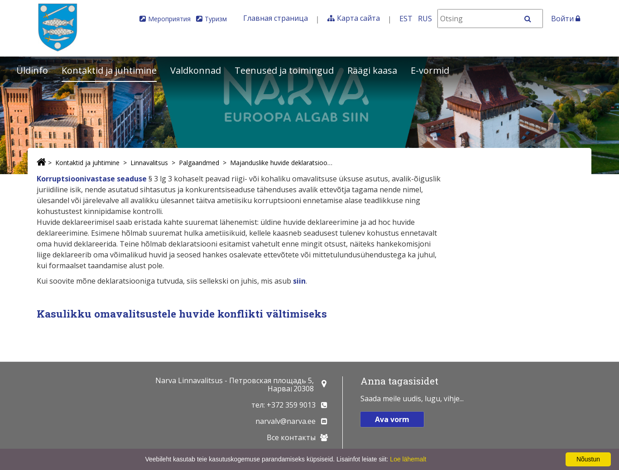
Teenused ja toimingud (284, 70)
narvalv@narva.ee (285, 421)
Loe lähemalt (408, 459)
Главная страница (275, 18)
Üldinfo (32, 70)
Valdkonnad (195, 70)
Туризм (216, 18)
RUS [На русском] (425, 19)
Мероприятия (169, 18)
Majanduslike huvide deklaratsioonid (282, 162)
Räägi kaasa (372, 70)
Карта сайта (358, 18)
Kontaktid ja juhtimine (109, 70)
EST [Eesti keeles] (406, 19)
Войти (565, 19)
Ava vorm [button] (392, 419)
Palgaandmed (199, 162)
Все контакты (291, 437)
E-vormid (430, 70)
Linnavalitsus (149, 162)
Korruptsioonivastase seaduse (92, 179)
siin (299, 281)
